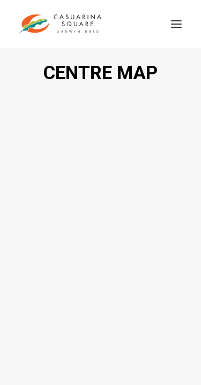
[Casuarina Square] (60, 23)
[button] (176, 24)
